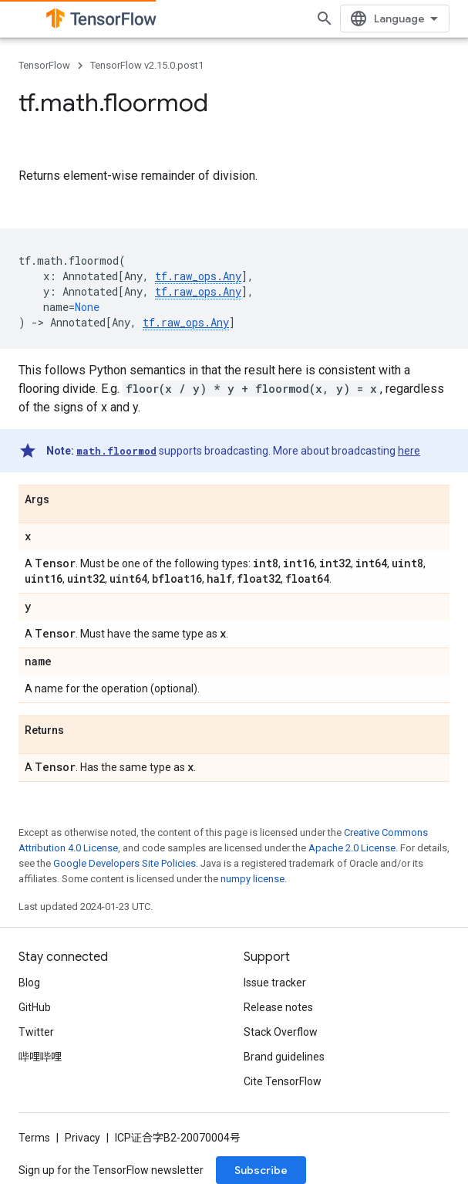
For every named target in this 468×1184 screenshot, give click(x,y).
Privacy (82, 1138)
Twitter (36, 1032)
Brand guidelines (284, 1056)
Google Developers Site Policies (124, 863)
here (409, 451)
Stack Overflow (281, 1032)
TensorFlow (44, 65)
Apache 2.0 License (352, 848)
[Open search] (324, 18)
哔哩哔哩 (40, 1056)
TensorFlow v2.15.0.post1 (147, 65)
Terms (34, 1138)
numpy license (253, 879)
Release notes (278, 1007)
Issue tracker (275, 982)
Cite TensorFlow (283, 1081)
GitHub (35, 1007)
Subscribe (261, 1170)
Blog (29, 982)
